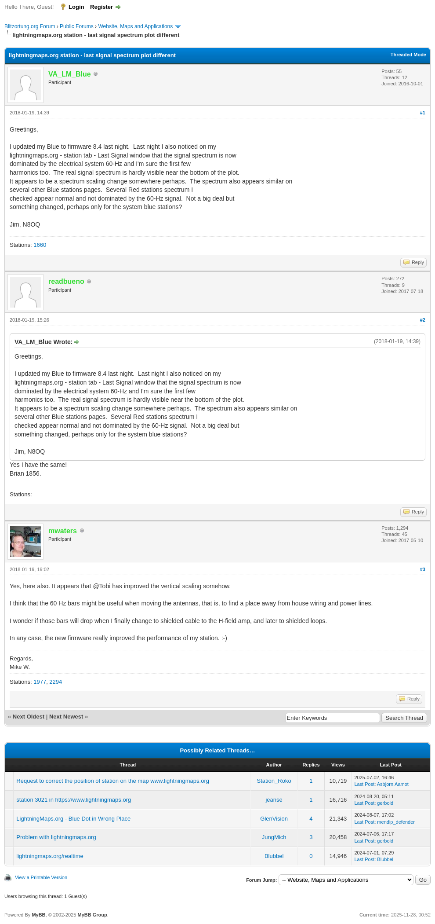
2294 (55, 681)
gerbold (385, 803)
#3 (422, 569)
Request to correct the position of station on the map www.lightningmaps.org (112, 780)
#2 (422, 320)
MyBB (38, 914)
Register (101, 7)
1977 (39, 681)
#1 (422, 112)
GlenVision (274, 818)
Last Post (364, 784)
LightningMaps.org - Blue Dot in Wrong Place (73, 818)
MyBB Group (92, 914)
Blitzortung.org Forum (29, 26)
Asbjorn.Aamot (393, 784)
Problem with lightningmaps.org (56, 837)
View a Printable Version (41, 877)
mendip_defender (396, 822)
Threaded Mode (408, 54)
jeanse (273, 799)
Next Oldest (28, 716)
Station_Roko (274, 780)
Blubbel (274, 856)
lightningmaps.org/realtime (49, 856)
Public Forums (77, 26)
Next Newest (66, 716)
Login (76, 7)
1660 (39, 245)
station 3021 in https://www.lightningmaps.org (73, 799)
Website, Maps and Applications (135, 26)
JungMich (274, 837)
